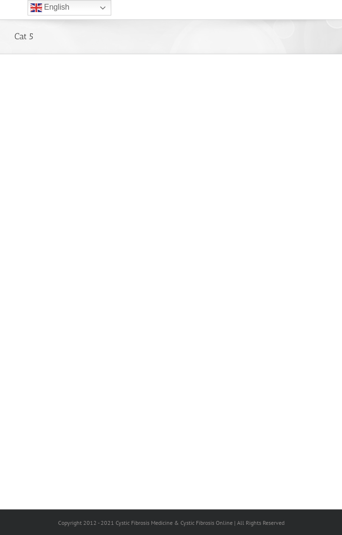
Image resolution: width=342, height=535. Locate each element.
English (50, 8)
